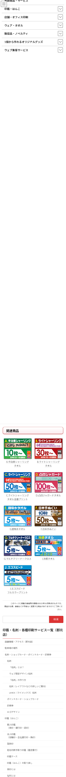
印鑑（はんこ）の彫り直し (19, 763)
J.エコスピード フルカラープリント (17, 588)
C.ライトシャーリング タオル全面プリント (17, 495)
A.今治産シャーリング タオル (17, 461)
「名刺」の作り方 (17, 680)
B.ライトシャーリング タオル (48, 461)
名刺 (9, 661)
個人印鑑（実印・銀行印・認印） (18, 726)
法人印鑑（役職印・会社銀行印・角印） (22, 736)
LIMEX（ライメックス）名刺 (22, 692)
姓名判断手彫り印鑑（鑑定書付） (23, 750)
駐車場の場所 (11, 648)
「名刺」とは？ (16, 667)
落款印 (10, 743)
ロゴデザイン (13, 712)
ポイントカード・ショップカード (23, 699)
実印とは (11, 769)
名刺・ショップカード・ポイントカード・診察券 (28, 654)
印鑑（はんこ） (12, 718)
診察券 (10, 705)
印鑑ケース (12, 756)
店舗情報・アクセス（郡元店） (19, 641)
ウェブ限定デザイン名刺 (20, 673)
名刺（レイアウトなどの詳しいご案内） (28, 686)
